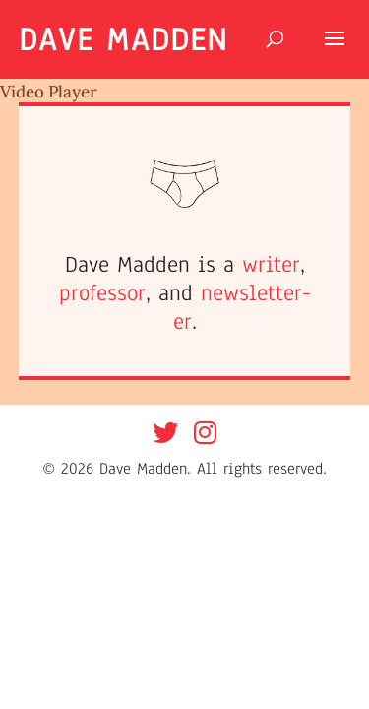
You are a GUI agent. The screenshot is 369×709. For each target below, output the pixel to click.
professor (102, 293)
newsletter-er (242, 307)
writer (271, 264)
